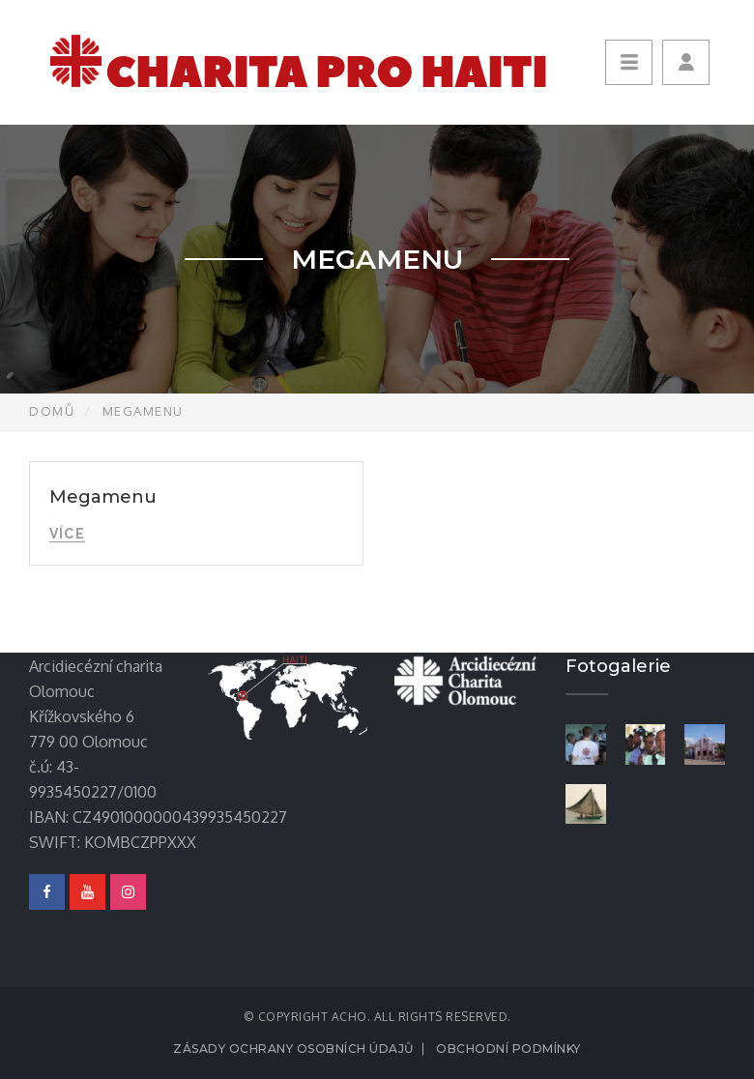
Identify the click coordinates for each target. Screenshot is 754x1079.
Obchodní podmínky (508, 1048)
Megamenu (103, 497)
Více (67, 533)
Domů (51, 411)
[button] (686, 62)
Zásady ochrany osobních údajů (293, 1048)
